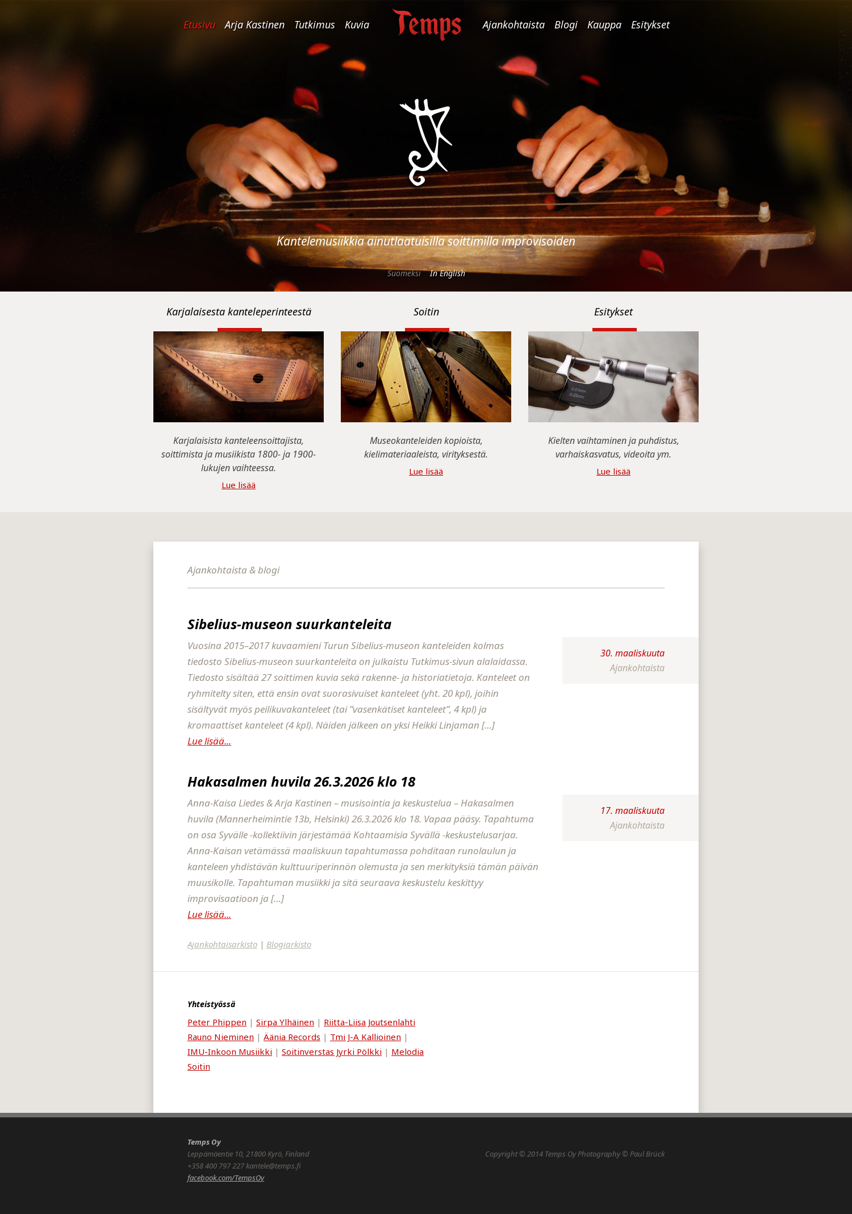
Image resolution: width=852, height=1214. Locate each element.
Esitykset (650, 24)
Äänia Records (292, 1036)
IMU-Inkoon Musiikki (229, 1051)
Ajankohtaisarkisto (222, 944)
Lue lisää (239, 484)
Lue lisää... (209, 740)
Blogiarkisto (288, 944)
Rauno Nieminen (220, 1036)
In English (447, 273)
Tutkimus (314, 24)
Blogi (566, 24)
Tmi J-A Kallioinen (365, 1036)
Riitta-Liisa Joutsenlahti (369, 1022)
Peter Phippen (217, 1022)
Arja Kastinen (255, 24)
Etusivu (199, 24)
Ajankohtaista (514, 24)
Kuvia (357, 24)
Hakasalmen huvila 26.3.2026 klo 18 (301, 781)
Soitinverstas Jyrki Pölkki (332, 1051)
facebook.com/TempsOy (225, 1178)
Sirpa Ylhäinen (285, 1022)
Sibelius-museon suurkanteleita (289, 623)
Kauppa (604, 24)
